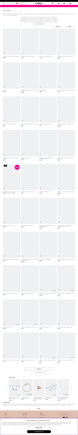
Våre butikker (24, 417)
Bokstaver (47, 20)
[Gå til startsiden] (39, 3)
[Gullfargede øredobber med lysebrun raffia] (30, 112)
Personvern (7, 417)
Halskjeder (33, 18)
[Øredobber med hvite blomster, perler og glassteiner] (66, 44)
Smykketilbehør (39, 23)
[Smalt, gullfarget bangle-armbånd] (30, 348)
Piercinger (23, 20)
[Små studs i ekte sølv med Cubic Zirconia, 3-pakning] (66, 348)
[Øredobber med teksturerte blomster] (30, 180)
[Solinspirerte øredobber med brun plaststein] (66, 78)
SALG (17, 3)
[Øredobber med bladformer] (48, 180)
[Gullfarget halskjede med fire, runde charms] (11, 348)
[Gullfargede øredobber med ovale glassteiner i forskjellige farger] (30, 247)
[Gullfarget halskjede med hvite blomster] (11, 281)
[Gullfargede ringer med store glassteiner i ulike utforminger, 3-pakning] (66, 214)
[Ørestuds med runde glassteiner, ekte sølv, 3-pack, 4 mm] (48, 281)
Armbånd (41, 18)
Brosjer (55, 20)
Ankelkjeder (32, 20)
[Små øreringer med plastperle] (48, 247)
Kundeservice (42, 417)
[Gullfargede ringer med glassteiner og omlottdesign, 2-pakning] (48, 146)
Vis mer (39, 408)
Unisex (54, 18)
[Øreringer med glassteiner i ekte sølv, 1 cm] (30, 314)
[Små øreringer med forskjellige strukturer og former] (66, 180)
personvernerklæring (39, 424)
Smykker (7, 8)
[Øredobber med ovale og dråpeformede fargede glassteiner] (48, 214)
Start (4, 8)
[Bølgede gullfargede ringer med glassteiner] (66, 247)
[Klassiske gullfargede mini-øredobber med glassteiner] (66, 112)
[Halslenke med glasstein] (30, 146)
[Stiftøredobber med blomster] (11, 214)
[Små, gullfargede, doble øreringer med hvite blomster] (30, 78)
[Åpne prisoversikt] (13, 193)
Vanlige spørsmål (43, 415)
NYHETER (7, 3)
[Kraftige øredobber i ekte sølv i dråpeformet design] (48, 348)
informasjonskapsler (57, 424)
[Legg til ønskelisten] (4, 53)
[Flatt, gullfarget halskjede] (48, 314)
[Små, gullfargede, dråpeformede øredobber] (11, 44)
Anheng (40, 20)
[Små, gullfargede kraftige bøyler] (48, 112)
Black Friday (24, 415)
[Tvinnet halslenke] (48, 78)
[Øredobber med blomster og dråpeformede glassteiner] (66, 146)
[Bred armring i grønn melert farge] (11, 112)
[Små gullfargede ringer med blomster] (11, 180)
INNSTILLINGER (39, 427)
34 (43, 374)
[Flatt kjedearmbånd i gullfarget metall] (66, 314)
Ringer (47, 18)
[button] (61, 3)
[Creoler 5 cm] (11, 78)
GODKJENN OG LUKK (39, 431)
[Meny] (4, 3)
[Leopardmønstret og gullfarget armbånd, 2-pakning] (11, 146)
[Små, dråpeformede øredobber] (30, 214)
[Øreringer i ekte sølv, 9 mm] (11, 314)
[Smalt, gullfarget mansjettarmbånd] (48, 44)
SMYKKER (12, 3)
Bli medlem (65, 414)
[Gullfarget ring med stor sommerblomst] (11, 247)
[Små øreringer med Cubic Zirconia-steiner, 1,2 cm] (66, 281)
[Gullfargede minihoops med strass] (30, 281)
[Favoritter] (67, 3)
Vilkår (6, 415)
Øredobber (25, 18)
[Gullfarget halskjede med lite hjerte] (30, 44)
